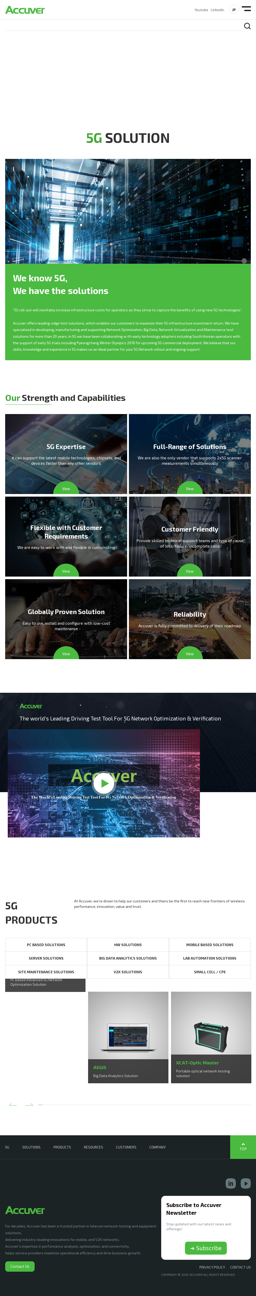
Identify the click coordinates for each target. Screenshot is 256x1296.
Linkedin (217, 10)
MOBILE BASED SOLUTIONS (210, 944)
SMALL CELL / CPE (210, 972)
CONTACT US (240, 1267)
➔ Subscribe (206, 1248)
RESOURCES (93, 1147)
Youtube (201, 10)
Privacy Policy (212, 1267)
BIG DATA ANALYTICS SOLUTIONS (128, 958)
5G (7, 1147)
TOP (243, 1148)
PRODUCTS (62, 1147)
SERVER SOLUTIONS (46, 958)
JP (234, 10)
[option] (128, 1037)
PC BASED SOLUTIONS (46, 944)
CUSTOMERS (126, 1147)
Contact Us (19, 1266)
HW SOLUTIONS (128, 944)
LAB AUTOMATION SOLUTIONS (209, 958)
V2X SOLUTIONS (128, 972)
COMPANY (157, 1147)
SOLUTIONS (31, 1147)
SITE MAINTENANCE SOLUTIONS (46, 972)
